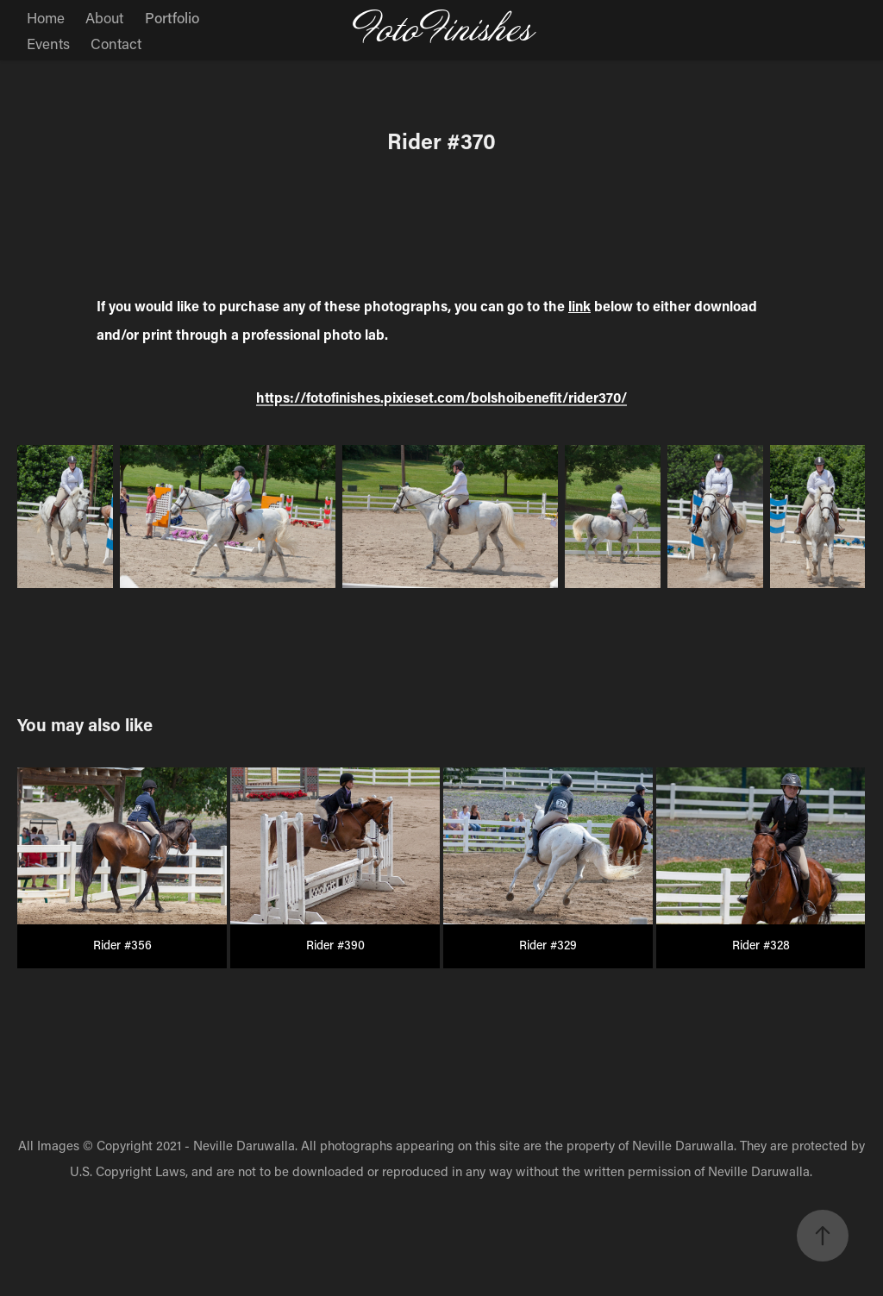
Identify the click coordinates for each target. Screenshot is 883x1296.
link (579, 306)
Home (46, 17)
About (104, 17)
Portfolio (172, 17)
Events (48, 43)
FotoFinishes (442, 29)
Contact (116, 43)
